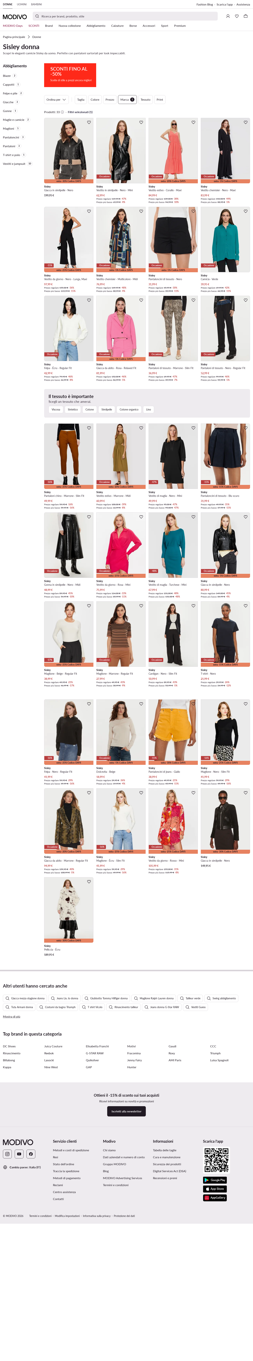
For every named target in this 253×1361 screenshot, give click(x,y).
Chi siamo (109, 1150)
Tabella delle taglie (164, 1150)
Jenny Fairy (134, 1060)
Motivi (131, 1046)
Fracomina (134, 1053)
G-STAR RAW (95, 1053)
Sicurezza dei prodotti (167, 1164)
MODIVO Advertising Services (122, 1178)
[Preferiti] (236, 16)
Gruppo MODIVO (114, 1164)
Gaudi (172, 1046)
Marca (127, 100)
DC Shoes (9, 1046)
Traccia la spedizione (66, 1171)
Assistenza (243, 4)
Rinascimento (11, 1053)
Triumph (215, 1053)
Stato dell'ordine (63, 1164)
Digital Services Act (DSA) (169, 1171)
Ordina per (56, 99)
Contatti (58, 1199)
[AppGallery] (215, 1198)
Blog (106, 1171)
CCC (213, 1046)
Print (160, 99)
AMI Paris (175, 1060)
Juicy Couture (53, 1046)
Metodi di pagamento (67, 1178)
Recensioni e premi (165, 1178)
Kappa (7, 1067)
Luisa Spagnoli (219, 1060)
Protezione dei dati (124, 1215)
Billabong (9, 1060)
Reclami (58, 1185)
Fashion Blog (205, 4)
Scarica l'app (225, 4)
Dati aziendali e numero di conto (124, 1157)
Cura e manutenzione (166, 1157)
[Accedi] (228, 16)
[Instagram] (7, 1154)
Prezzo (110, 99)
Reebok (49, 1053)
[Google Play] (215, 1180)
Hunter (131, 1067)
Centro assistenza (64, 1192)
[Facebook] (30, 1154)
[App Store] (215, 1189)
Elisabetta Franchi (97, 1046)
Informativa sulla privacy (97, 1215)
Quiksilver (92, 1060)
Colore (95, 99)
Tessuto (145, 99)
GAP (89, 1067)
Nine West (51, 1067)
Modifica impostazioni (67, 1215)
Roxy (172, 1053)
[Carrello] (245, 16)
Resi (55, 1157)
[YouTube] (19, 1154)
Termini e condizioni (116, 1185)
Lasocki (49, 1060)
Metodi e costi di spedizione (71, 1150)
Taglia (80, 99)
